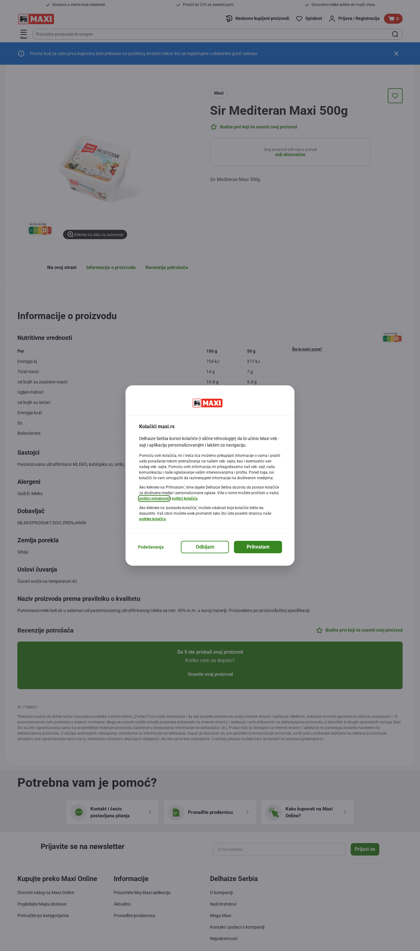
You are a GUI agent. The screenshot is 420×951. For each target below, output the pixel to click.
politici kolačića (184, 498)
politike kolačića (152, 519)
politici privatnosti (154, 498)
